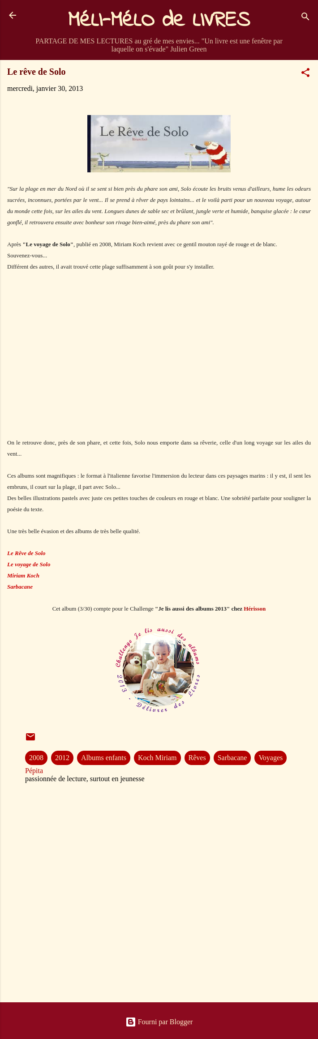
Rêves (197, 757)
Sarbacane (232, 757)
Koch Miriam (157, 757)
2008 (36, 757)
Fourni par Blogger (159, 1022)
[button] (305, 74)
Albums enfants (103, 757)
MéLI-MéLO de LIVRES (159, 20)
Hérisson (255, 608)
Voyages (270, 757)
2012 (62, 757)
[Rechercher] (305, 18)
